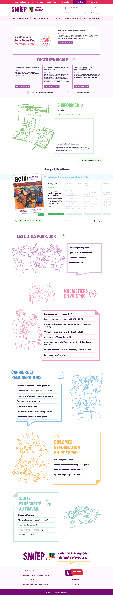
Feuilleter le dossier (57, 214)
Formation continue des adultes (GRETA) (70, 470)
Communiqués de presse (79, 248)
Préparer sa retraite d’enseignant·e (33, 416)
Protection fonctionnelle (28, 525)
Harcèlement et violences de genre (32, 530)
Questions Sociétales (77, 258)
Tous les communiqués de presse (43, 92)
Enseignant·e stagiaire (27, 406)
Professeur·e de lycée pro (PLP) (58, 314)
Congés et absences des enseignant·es (34, 411)
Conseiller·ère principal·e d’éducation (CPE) (64, 332)
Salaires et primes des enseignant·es (33, 385)
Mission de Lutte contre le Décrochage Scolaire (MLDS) (68, 349)
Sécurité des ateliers (26, 535)
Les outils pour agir (92, 13)
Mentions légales (61, 592)
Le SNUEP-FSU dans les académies (36, 584)
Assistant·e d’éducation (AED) (58, 337)
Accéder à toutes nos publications (32, 221)
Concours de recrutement (28, 401)
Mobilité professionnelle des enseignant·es (36, 396)
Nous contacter (30, 580)
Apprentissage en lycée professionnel (69, 475)
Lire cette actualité (66, 42)
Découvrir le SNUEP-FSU (46, 2)
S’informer (68, 13)
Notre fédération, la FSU (24, 2)
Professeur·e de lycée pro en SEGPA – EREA (63, 319)
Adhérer (80, 2)
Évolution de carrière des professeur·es (34, 391)
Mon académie (66, 2)
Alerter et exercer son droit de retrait (33, 520)
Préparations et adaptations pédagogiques (71, 465)
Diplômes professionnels (64, 460)
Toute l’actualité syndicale (81, 92)
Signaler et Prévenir (26, 515)
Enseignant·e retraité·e (54, 355)
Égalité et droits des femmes (80, 253)
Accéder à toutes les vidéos (92, 160)
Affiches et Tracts (76, 263)
